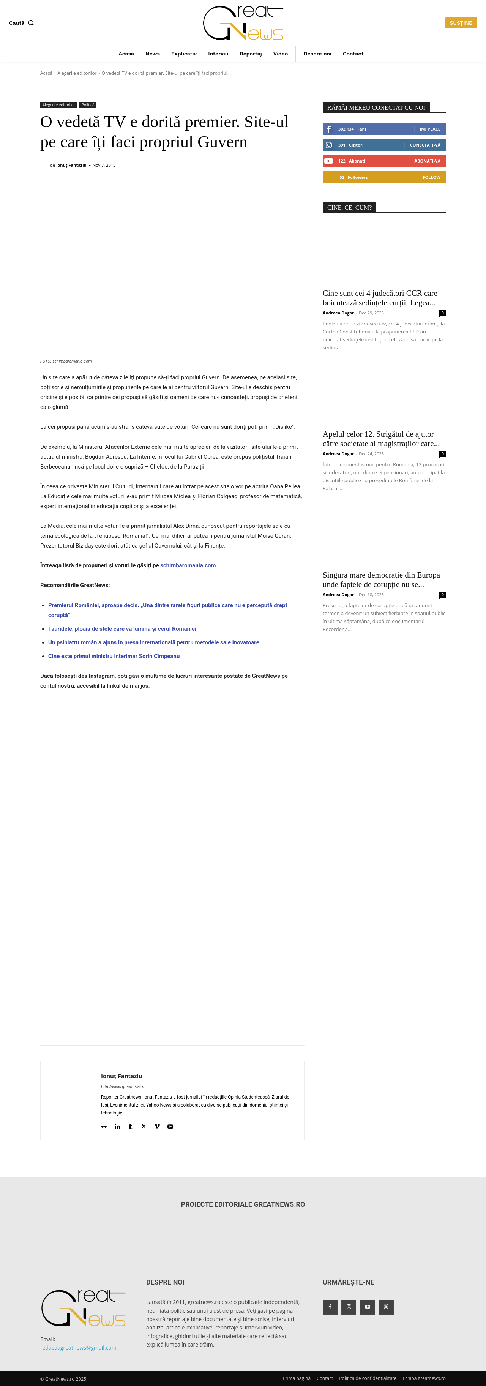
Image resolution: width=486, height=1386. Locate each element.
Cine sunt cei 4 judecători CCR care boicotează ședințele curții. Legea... (380, 298)
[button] (23, 23)
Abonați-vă (427, 161)
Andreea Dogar (338, 313)
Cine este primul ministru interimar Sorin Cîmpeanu (114, 656)
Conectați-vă (425, 145)
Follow (431, 177)
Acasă (46, 73)
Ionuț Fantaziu (71, 165)
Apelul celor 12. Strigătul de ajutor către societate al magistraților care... (381, 438)
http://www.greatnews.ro (123, 1086)
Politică (88, 105)
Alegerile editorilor (76, 73)
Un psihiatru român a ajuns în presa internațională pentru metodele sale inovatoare (153, 642)
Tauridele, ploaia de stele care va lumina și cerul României (122, 628)
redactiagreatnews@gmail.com (78, 1347)
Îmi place (430, 129)
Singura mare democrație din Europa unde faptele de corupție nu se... (381, 579)
